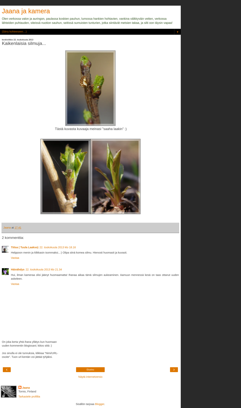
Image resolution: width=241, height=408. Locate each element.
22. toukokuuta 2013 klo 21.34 (44, 269)
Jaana (26, 387)
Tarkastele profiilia (29, 396)
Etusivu (90, 369)
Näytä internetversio (90, 376)
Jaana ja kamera (26, 11)
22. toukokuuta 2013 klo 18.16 (58, 247)
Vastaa (15, 257)
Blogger (99, 404)
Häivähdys (17, 269)
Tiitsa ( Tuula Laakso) (24, 247)
